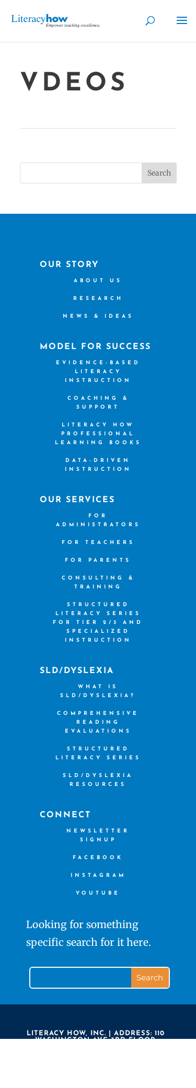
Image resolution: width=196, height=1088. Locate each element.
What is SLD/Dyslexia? (98, 691)
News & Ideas (98, 316)
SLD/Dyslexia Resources (98, 780)
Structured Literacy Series (98, 753)
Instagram (98, 875)
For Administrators (98, 520)
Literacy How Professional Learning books (98, 434)
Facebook (98, 858)
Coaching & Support (98, 403)
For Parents (98, 560)
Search (159, 173)
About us (98, 281)
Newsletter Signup (98, 835)
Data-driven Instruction (98, 465)
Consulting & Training (98, 582)
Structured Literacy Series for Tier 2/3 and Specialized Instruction (98, 622)
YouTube (98, 893)
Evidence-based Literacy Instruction (98, 372)
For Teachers (98, 543)
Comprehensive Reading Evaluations (98, 722)
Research (98, 299)
